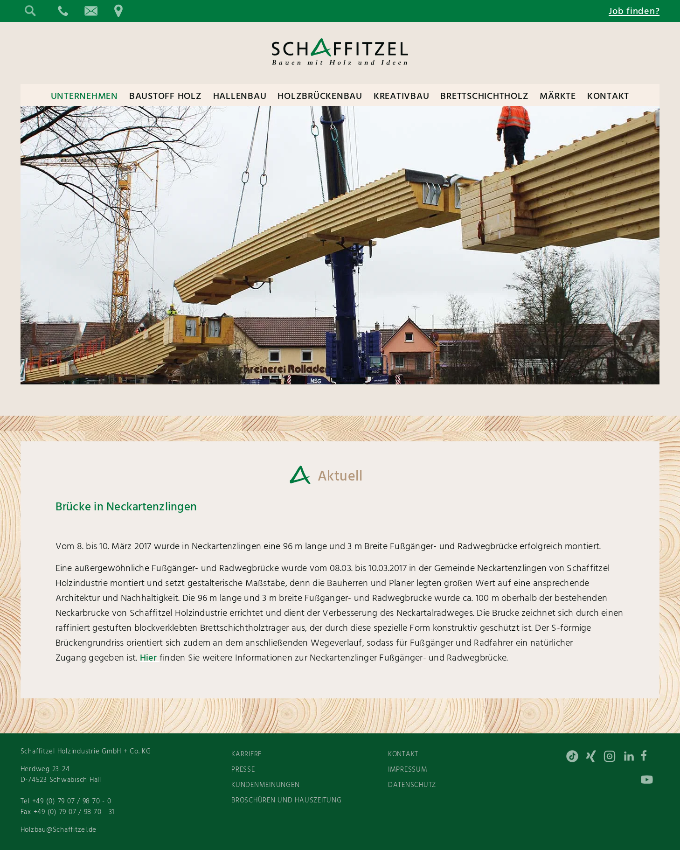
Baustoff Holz (165, 96)
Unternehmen (84, 96)
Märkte (558, 96)
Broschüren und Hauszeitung (286, 800)
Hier (150, 658)
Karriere (246, 754)
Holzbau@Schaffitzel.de (59, 830)
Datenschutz (412, 785)
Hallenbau (240, 96)
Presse (243, 769)
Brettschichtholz (484, 96)
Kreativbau (402, 96)
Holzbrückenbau (320, 96)
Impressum (408, 769)
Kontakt (608, 96)
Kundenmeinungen (265, 785)
